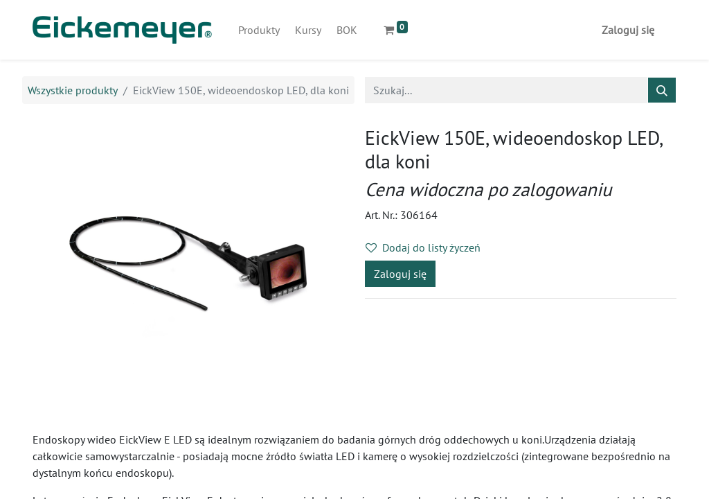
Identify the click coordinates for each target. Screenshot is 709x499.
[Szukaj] (661, 90)
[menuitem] (259, 30)
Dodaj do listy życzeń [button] (423, 247)
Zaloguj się (628, 30)
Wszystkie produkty (73, 90)
